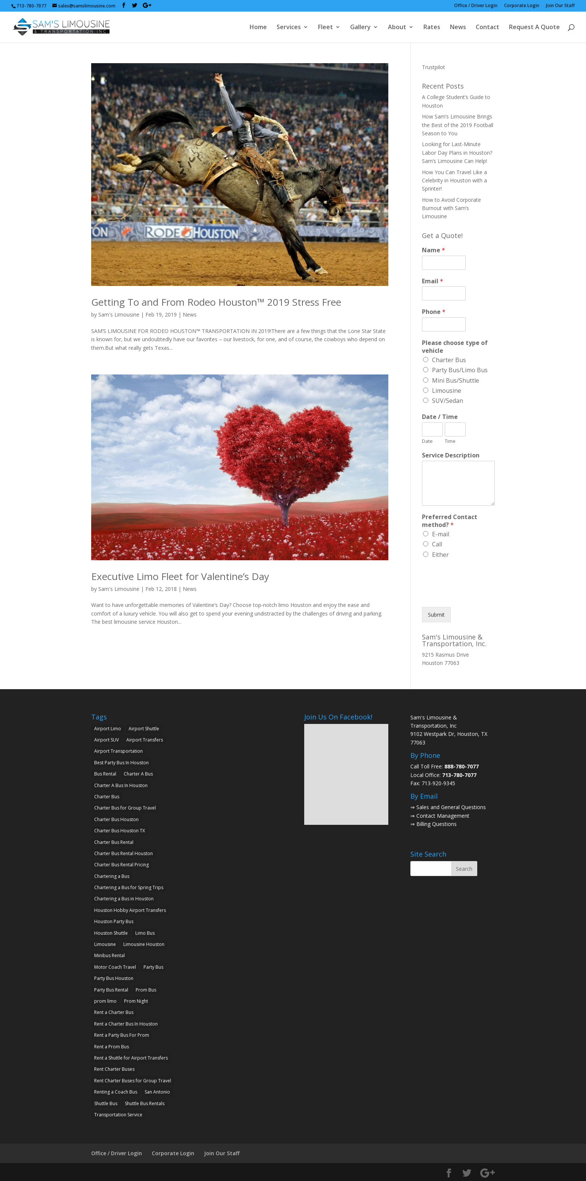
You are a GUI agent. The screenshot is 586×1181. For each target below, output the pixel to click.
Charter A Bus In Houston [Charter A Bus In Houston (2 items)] (121, 785)
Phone (433, 312)
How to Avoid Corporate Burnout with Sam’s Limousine (451, 208)
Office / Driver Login (475, 6)
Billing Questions (436, 823)
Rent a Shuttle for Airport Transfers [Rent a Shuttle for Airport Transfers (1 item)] (131, 1058)
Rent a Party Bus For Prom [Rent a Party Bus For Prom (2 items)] (121, 1035)
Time (450, 441)
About (397, 27)
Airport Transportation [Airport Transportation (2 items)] (118, 751)
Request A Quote (534, 27)
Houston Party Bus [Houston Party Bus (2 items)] (113, 921)
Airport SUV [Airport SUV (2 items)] (106, 740)
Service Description (450, 455)
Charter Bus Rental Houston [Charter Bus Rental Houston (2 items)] (123, 853)
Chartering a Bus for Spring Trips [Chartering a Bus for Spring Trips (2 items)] (128, 887)
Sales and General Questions (451, 807)
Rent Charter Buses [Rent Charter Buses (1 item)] (114, 1069)
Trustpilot (433, 67)
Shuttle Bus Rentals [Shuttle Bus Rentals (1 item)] (144, 1103)
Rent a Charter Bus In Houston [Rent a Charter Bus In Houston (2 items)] (126, 1024)
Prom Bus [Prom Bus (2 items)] (146, 990)
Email (432, 281)
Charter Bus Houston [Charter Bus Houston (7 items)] (116, 819)
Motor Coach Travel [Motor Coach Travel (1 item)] (115, 967)
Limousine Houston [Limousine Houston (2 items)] (143, 944)
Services (289, 27)
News (458, 27)
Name (433, 250)
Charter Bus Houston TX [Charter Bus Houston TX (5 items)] (119, 830)
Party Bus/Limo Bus (460, 370)
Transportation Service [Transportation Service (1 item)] (118, 1114)
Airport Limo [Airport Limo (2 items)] (107, 728)
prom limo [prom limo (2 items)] (105, 1001)
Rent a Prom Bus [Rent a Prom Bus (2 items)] (111, 1046)
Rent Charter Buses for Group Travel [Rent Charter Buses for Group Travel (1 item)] (132, 1080)
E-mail (440, 534)
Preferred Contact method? (449, 521)
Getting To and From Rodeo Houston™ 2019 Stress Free (216, 302)
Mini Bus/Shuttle (455, 380)
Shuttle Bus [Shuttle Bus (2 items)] (105, 1103)
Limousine (446, 390)
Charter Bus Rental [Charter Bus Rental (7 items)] (113, 842)
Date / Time (440, 417)
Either (440, 555)
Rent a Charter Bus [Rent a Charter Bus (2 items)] (113, 1012)
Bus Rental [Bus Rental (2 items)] (105, 774)
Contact (487, 27)
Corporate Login (521, 6)
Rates (431, 27)
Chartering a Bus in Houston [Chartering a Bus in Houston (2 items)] (124, 898)
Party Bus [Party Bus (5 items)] (153, 967)
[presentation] (479, 595)
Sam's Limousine (118, 314)
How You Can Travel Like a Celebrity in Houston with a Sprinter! (454, 180)
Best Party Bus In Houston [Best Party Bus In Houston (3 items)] (121, 762)
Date (427, 441)
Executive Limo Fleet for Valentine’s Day (180, 576)
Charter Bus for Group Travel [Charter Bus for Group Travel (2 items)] (125, 808)
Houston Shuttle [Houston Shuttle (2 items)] (111, 933)
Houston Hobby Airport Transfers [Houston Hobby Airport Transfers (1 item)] (130, 910)
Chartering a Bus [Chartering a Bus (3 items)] (111, 876)
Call (437, 544)
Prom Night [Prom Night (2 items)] (136, 1001)
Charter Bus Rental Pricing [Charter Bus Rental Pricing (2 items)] (121, 864)
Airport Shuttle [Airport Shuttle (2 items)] (144, 728)
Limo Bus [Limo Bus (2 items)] (145, 933)
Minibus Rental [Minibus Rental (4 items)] (109, 955)
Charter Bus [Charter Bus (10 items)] (106, 796)
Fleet (325, 27)
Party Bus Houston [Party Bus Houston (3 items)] (113, 978)
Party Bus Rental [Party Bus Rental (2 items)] (111, 990)
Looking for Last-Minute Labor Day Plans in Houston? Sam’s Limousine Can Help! (457, 152)
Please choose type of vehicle (455, 347)
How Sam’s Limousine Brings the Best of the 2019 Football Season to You (457, 125)
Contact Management (442, 815)
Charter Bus (449, 360)
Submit (436, 614)
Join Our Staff (560, 6)
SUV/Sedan (447, 401)
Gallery (360, 27)
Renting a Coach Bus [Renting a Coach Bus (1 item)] (115, 1092)
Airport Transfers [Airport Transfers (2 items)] (144, 740)
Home (258, 27)
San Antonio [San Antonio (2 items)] (157, 1092)
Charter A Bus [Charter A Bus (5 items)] (138, 774)
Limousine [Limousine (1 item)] (105, 944)
